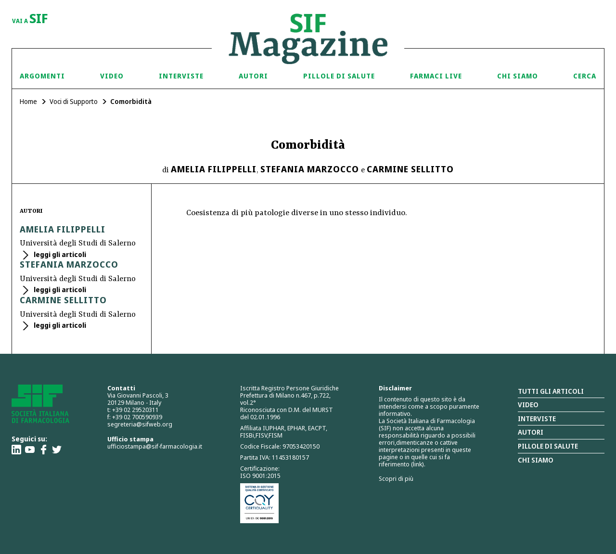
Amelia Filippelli (214, 169)
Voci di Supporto (74, 101)
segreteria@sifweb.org (139, 424)
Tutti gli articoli (551, 391)
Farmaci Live (436, 75)
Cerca (584, 75)
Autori (253, 75)
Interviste (181, 75)
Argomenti (42, 75)
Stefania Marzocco (309, 169)
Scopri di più (396, 478)
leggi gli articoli (59, 254)
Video (112, 75)
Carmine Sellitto (410, 169)
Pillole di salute (548, 446)
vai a (30, 19)
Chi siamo (517, 75)
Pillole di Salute (339, 75)
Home (28, 101)
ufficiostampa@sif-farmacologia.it (154, 446)
